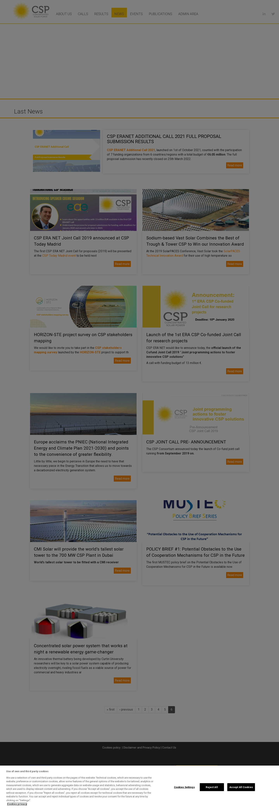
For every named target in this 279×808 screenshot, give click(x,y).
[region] (139, 787)
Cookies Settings (184, 787)
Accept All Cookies (241, 787)
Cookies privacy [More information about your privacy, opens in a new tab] (17, 804)
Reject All (212, 787)
